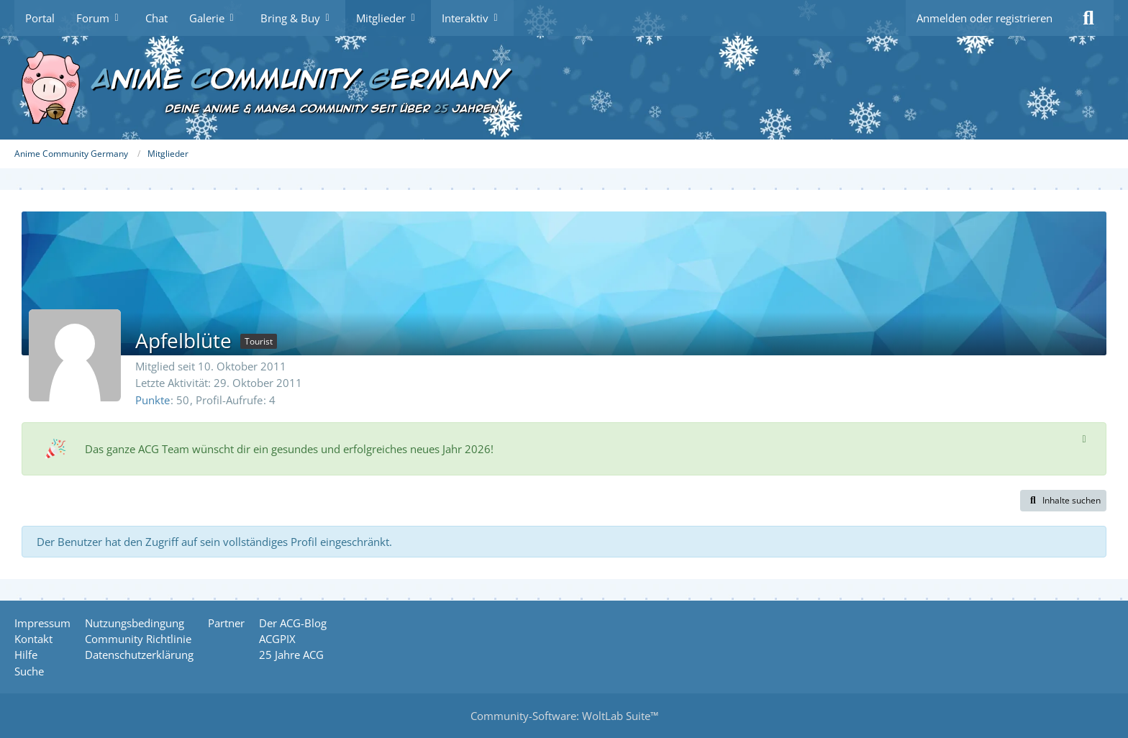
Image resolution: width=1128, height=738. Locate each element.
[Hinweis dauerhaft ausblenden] (1084, 438)
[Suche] (1088, 18)
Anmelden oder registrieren (984, 18)
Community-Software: (564, 716)
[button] (1063, 500)
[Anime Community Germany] (564, 87)
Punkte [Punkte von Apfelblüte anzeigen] (152, 400)
